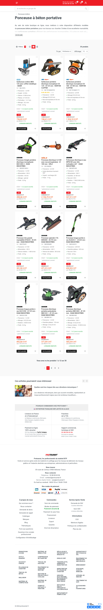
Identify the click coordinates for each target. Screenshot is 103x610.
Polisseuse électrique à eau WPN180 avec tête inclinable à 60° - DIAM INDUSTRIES (76, 163)
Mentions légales (77, 523)
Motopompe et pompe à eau (61, 593)
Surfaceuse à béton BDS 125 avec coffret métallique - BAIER (26, 84)
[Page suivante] (58, 368)
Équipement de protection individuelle (80, 559)
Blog (26, 522)
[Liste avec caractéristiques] (37, 46)
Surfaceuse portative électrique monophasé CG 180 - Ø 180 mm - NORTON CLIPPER (76, 85)
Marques (26, 519)
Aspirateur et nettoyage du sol (80, 553)
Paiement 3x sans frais (51, 512)
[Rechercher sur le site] (49, 8)
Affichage (77, 51)
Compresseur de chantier (41, 557)
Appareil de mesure (79, 576)
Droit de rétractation (51, 528)
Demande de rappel (26, 513)
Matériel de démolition (40, 552)
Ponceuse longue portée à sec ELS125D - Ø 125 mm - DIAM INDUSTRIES (26, 311)
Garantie (52, 525)
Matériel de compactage (22, 582)
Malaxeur (21, 578)
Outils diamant (20, 557)
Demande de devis (26, 510)
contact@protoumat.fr (53, 478)
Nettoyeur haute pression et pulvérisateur (61, 587)
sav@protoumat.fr (58, 480)
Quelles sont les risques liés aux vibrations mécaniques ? (56, 387)
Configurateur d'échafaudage (26, 538)
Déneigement (79, 565)
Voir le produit (22, 128)
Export (51, 522)
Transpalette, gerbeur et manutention (61, 563)
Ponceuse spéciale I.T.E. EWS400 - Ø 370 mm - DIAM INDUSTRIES (50, 240)
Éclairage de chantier (22, 567)
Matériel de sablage (40, 581)
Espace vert (60, 558)
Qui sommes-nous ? (26, 503)
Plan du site (77, 529)
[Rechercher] (86, 8)
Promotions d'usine (22, 552)
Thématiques (26, 526)
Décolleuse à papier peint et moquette (61, 553)
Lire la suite (18, 35)
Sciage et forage (21, 562)
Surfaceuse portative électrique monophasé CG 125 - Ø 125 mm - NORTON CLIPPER (51, 85)
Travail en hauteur (40, 562)
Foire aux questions (26, 529)
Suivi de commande (51, 503)
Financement (51, 515)
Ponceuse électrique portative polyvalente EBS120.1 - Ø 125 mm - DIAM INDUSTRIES (49, 312)
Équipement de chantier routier (41, 568)
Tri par (58, 51)
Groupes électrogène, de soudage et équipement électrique (60, 578)
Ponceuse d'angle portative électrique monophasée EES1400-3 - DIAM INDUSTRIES (26, 163)
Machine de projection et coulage (41, 575)
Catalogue (26, 516)
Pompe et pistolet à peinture (40, 587)
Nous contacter (26, 506)
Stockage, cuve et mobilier (78, 570)
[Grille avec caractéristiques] (33, 46)
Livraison (51, 518)
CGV (77, 519)
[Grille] (30, 46)
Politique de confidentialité (77, 526)
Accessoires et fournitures (79, 587)
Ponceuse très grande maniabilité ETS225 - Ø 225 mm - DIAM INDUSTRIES (26, 240)
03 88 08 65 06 (67, 432)
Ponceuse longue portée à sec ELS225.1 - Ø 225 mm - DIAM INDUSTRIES (76, 240)
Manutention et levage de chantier (60, 570)
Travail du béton (21, 573)
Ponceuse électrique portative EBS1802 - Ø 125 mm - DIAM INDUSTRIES (75, 311)
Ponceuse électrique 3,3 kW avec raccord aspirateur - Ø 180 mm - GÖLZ (51, 162)
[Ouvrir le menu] (17, 3)
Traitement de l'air (80, 581)
